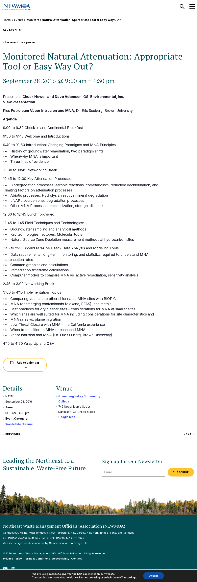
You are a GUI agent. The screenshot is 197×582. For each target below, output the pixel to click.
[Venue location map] (137, 409)
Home (7, 19)
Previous (11, 434)
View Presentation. (19, 102)
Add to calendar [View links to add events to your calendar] (28, 362)
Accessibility (60, 558)
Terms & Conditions (37, 558)
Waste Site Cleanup (19, 424)
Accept (153, 576)
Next (189, 434)
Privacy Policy (12, 558)
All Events (12, 29)
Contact (76, 558)
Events (18, 19)
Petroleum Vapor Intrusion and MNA (42, 110)
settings (131, 577)
